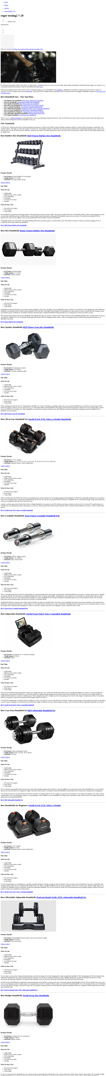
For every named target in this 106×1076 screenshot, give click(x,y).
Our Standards (22, 49)
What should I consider (32, 49)
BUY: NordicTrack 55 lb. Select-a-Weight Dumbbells (17, 510)
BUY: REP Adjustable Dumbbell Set (12, 800)
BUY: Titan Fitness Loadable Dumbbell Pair (14, 608)
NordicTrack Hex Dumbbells (36, 995)
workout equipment (15, 118)
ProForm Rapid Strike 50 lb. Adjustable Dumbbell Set (61, 897)
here (41, 87)
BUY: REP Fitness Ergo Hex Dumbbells (13, 414)
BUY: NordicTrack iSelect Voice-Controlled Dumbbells (17, 705)
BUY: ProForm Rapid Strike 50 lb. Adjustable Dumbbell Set (19, 990)
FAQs (41, 49)
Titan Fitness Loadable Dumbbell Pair (42, 516)
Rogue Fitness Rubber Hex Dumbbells (37, 230)
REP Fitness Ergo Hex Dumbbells (38, 327)
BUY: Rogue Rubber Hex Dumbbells (12, 322)
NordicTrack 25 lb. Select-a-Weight (45, 805)
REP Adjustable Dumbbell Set (41, 710)
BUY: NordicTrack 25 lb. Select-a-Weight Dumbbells (17, 892)
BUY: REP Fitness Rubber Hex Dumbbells (14, 225)
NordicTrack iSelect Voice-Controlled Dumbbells (48, 614)
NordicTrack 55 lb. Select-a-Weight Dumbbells (49, 419)
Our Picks (14, 49)
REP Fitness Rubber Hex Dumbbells (44, 136)
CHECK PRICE (5, 182)
